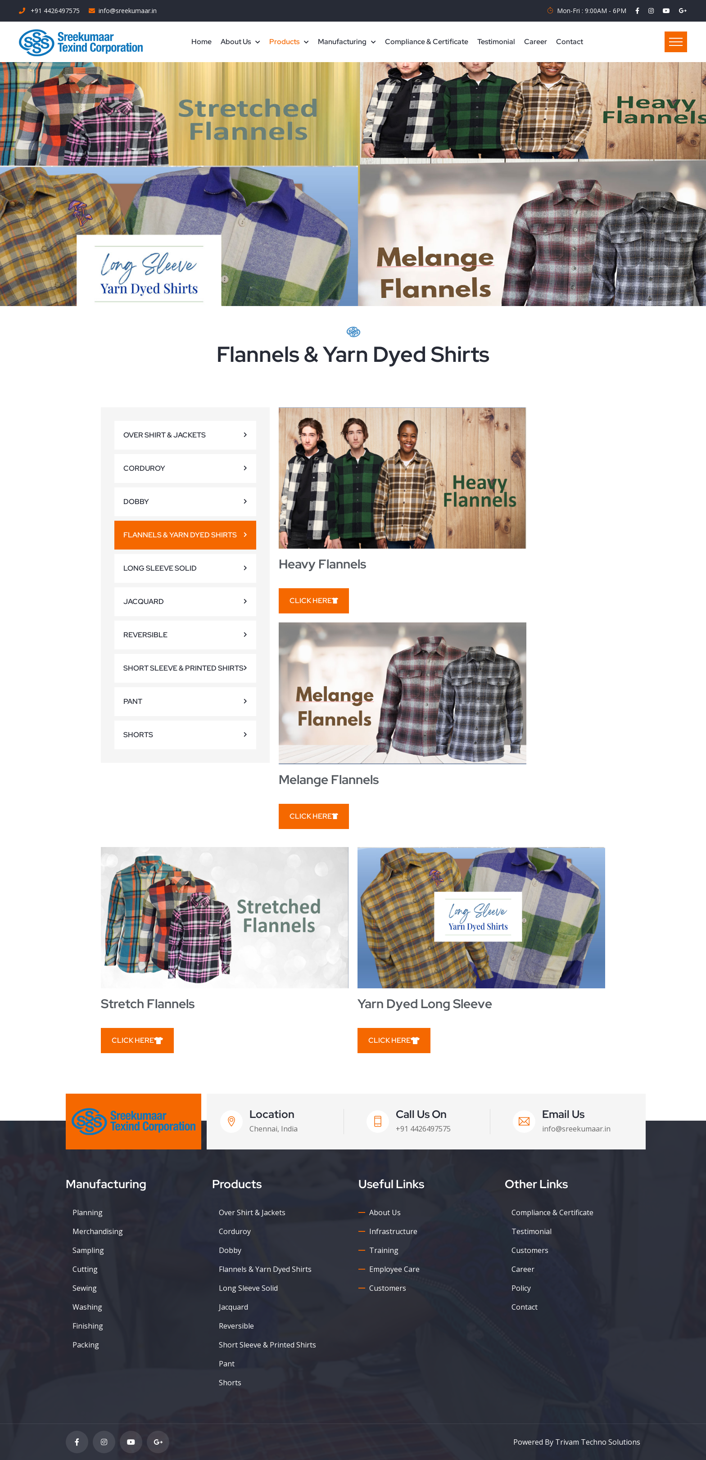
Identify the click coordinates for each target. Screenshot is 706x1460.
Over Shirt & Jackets (164, 435)
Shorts (138, 734)
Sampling (88, 1250)
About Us (236, 41)
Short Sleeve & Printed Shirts (183, 668)
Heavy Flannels (322, 563)
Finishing (87, 1326)
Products (284, 41)
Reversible (145, 635)
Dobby (136, 501)
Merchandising (97, 1231)
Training (383, 1250)
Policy (521, 1288)
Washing (87, 1307)
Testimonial (496, 41)
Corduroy (144, 468)
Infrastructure (393, 1231)
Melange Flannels (329, 779)
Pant (132, 701)
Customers (387, 1288)
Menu (676, 41)
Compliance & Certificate (426, 41)
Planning (87, 1212)
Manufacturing (342, 41)
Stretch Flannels (148, 1003)
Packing (85, 1345)
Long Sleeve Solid (160, 568)
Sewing (84, 1288)
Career (535, 41)
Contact (569, 41)
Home (201, 41)
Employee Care (394, 1269)
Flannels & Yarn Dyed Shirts (180, 535)
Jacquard (143, 601)
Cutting (85, 1269)
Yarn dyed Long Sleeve (425, 1003)
